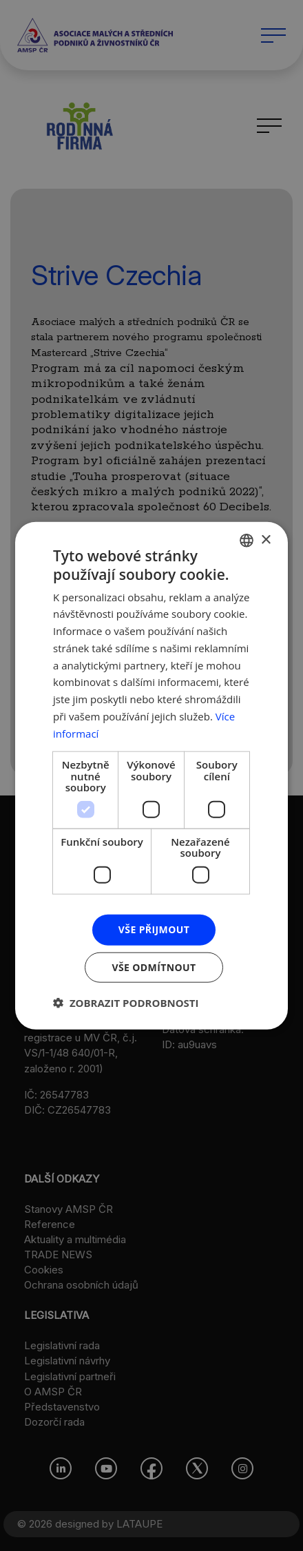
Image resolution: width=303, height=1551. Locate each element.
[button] (126, 1002)
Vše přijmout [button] (153, 929)
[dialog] (151, 775)
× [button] (265, 539)
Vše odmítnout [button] (154, 966)
